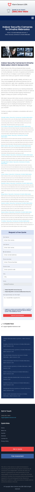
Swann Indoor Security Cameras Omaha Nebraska (16, 203)
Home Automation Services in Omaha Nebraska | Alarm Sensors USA (16, 361)
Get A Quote (17, 449)
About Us (3, 430)
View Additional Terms (15, 311)
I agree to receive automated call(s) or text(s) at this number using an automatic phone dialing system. (18, 310)
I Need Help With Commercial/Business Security (18, 291)
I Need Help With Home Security (13, 289)
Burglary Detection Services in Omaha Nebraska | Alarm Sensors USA (16, 345)
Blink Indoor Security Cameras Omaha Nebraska (16, 146)
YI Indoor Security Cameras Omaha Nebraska (15, 221)
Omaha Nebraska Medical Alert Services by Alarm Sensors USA (16, 378)
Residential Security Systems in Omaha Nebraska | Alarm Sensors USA (17, 389)
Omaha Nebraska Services (19, 32)
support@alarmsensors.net (11, 326)
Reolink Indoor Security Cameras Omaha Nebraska (17, 183)
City (4, 274)
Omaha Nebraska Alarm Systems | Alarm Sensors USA (16, 339)
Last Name (6, 244)
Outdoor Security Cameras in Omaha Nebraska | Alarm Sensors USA (16, 384)
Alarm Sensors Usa (16, 486)
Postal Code (6, 266)
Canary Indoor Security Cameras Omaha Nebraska (17, 155)
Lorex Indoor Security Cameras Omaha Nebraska (16, 174)
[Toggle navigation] (32, 18)
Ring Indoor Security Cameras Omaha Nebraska (16, 194)
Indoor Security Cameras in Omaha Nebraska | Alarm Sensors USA (16, 372)
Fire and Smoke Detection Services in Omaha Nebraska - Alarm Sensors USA (15, 356)
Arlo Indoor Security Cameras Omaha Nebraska (16, 126)
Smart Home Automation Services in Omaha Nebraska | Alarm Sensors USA (15, 395)
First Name (6, 237)
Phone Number (7, 259)
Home (8, 32)
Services (3, 436)
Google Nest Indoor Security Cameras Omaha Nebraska (15, 162)
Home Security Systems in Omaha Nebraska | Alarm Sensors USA (17, 367)
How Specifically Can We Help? (11, 295)
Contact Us (4, 438)
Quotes (3, 433)
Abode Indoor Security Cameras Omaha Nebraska (16, 117)
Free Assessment (17, 456)
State (4, 281)
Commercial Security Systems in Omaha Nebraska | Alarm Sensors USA (17, 350)
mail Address (7, 252)
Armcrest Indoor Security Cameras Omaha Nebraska (14, 136)
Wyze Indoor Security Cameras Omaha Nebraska (16, 212)
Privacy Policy (5, 441)
